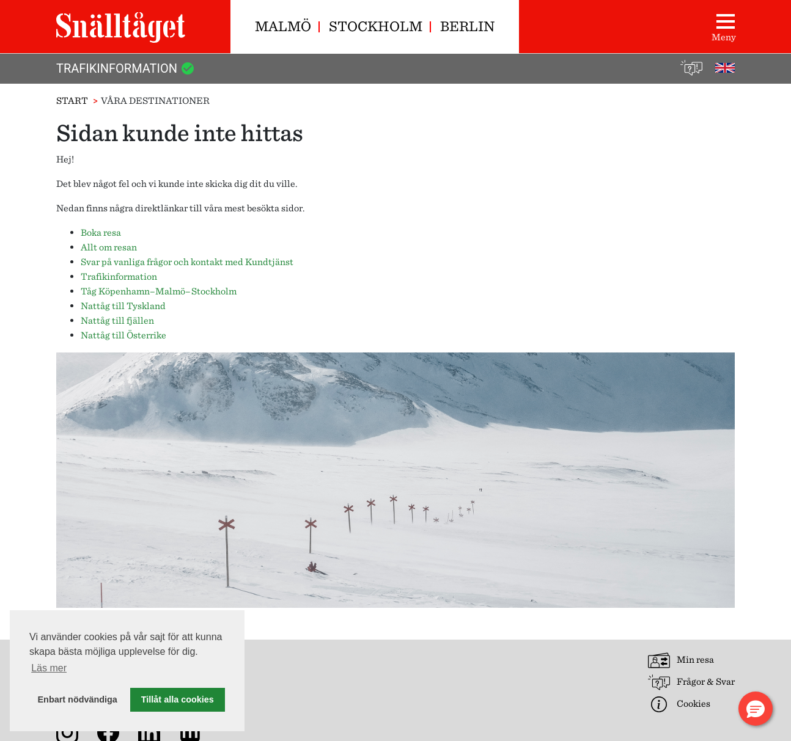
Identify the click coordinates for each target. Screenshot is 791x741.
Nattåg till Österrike (123, 335)
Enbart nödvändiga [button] (77, 699)
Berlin (467, 26)
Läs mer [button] (49, 668)
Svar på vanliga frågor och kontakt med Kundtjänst (187, 262)
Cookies (679, 704)
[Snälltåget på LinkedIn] (151, 731)
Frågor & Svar (691, 682)
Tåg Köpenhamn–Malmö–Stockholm (159, 291)
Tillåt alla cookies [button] (177, 699)
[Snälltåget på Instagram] (69, 731)
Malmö (283, 26)
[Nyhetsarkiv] (192, 731)
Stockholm (375, 26)
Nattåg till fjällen (117, 320)
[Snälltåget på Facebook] (110, 731)
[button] (755, 709)
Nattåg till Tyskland (123, 306)
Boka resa (101, 232)
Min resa (681, 660)
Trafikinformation (125, 68)
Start (72, 100)
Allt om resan (109, 247)
